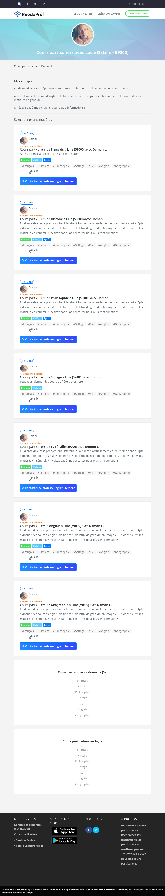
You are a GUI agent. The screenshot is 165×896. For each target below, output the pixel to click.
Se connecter (83, 13)
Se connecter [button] (138, 4)
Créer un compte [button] (109, 13)
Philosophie (82, 692)
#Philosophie (61, 166)
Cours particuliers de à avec (63, 149)
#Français (28, 166)
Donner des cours (138, 13)
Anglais (82, 709)
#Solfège (78, 166)
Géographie (82, 715)
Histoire (83, 686)
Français (82, 680)
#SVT (91, 166)
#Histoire (43, 166)
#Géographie (121, 166)
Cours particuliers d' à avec (62, 526)
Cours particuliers (25, 66)
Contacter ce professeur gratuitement (48, 181)
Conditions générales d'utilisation (28, 826)
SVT (82, 703)
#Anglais (103, 166)
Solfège (82, 698)
